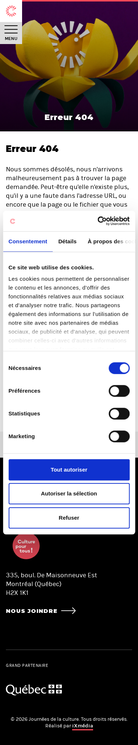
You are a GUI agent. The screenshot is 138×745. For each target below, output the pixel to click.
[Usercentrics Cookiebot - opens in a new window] (98, 221)
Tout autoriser (69, 469)
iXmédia (82, 726)
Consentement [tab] (27, 241)
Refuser (69, 518)
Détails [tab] (67, 241)
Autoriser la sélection (69, 493)
